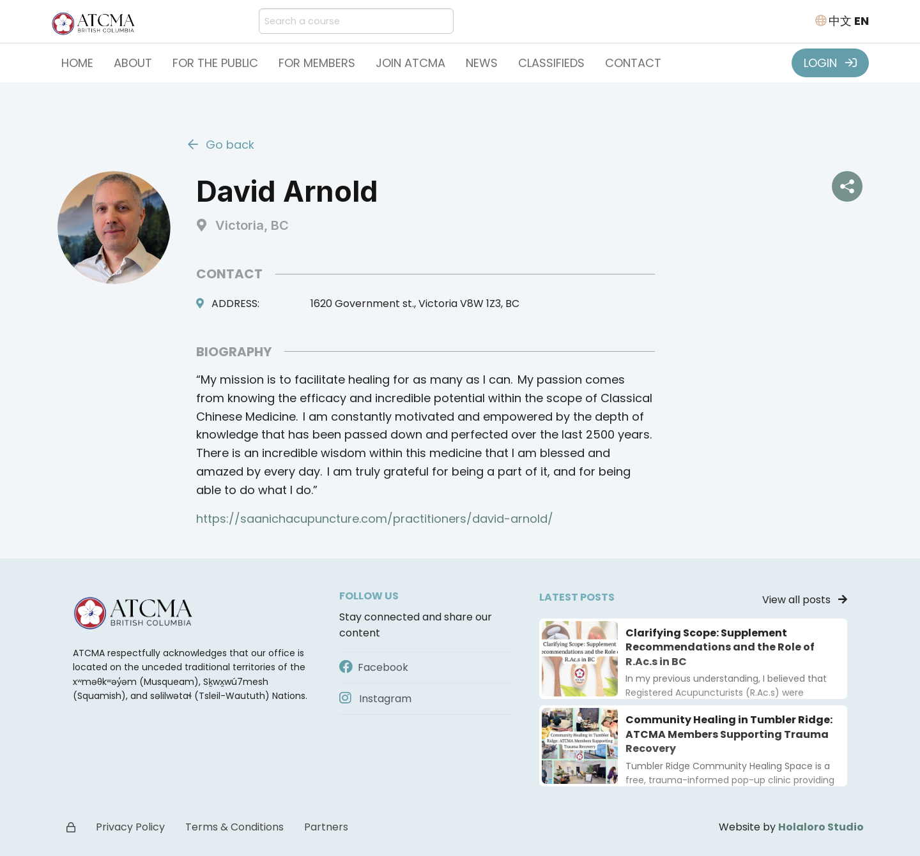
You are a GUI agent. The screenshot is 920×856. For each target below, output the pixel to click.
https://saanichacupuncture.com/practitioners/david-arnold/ (374, 519)
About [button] (133, 63)
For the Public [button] (215, 63)
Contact (633, 63)
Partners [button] (326, 827)
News (482, 63)
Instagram (375, 698)
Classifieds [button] (551, 63)
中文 (840, 21)
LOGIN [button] (830, 63)
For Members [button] (317, 63)
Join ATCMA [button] (410, 63)
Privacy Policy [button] (130, 827)
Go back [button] (221, 145)
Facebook (373, 667)
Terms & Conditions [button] (234, 827)
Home (77, 63)
